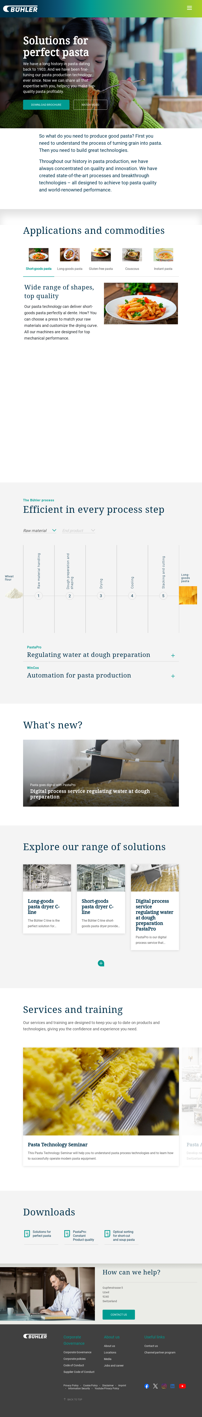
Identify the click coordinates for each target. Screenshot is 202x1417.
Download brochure (46, 105)
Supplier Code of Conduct (79, 1372)
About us (109, 1346)
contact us (119, 1314)
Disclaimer (108, 1385)
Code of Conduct (74, 1365)
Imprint (122, 1385)
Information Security (79, 1388)
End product (78, 530)
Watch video (90, 105)
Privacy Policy (71, 1385)
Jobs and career (114, 1365)
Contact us (151, 1346)
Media (107, 1359)
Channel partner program (159, 1352)
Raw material (39, 530)
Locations (110, 1352)
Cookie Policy (90, 1385)
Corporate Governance (77, 1352)
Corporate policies (75, 1359)
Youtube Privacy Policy (107, 1388)
